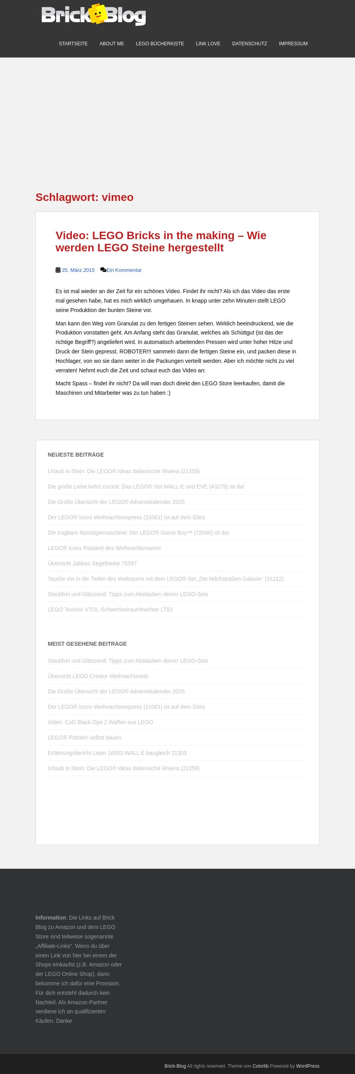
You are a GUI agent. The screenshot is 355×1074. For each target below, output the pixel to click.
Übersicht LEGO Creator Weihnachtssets (98, 676)
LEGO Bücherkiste (160, 43)
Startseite (73, 43)
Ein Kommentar (124, 270)
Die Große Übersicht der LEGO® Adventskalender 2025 (116, 502)
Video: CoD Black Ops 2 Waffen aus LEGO (100, 722)
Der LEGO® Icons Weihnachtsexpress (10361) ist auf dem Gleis (126, 517)
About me (111, 43)
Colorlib (260, 1066)
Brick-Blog (175, 1066)
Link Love (208, 43)
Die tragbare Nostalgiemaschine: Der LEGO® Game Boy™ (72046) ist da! (138, 533)
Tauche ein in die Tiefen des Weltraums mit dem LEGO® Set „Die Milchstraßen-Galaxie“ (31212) (166, 579)
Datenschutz (249, 43)
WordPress (308, 1066)
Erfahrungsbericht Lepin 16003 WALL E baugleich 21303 (117, 753)
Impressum (293, 43)
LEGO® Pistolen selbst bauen (84, 737)
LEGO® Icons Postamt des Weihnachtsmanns (104, 548)
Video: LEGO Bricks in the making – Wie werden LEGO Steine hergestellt (161, 241)
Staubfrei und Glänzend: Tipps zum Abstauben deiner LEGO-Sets (128, 594)
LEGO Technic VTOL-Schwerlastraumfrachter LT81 (110, 609)
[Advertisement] (177, 113)
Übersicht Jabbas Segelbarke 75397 (92, 563)
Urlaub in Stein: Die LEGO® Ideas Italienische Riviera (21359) (124, 471)
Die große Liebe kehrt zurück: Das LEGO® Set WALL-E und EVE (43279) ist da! (146, 486)
